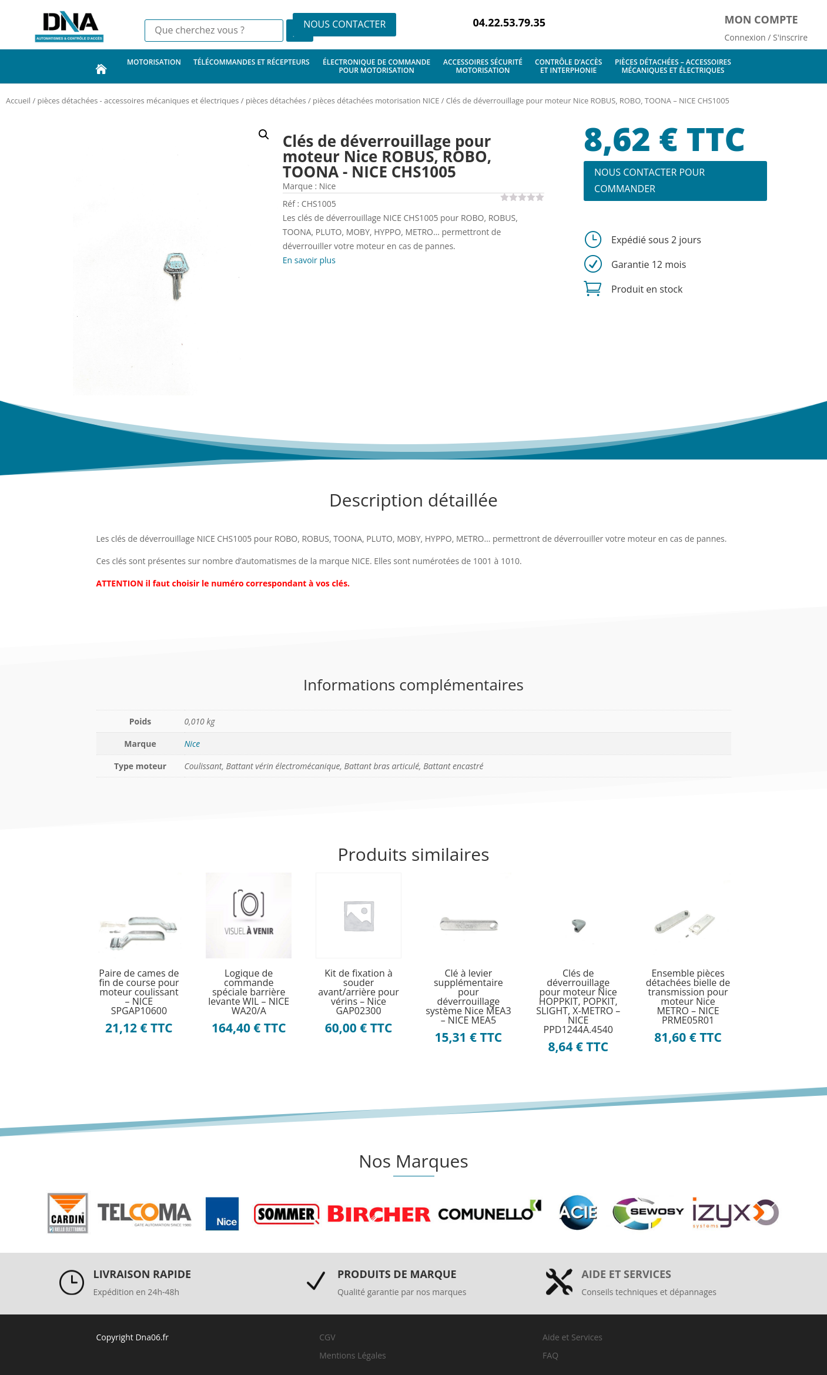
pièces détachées (276, 100)
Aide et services (626, 1274)
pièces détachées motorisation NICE (376, 100)
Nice (192, 743)
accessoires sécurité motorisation (483, 66)
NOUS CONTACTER (344, 24)
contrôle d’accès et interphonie (568, 66)
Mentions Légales (352, 1355)
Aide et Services (572, 1337)
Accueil (18, 100)
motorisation (154, 66)
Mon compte (761, 19)
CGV (327, 1337)
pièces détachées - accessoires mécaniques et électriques (138, 100)
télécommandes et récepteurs (251, 66)
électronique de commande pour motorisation (376, 66)
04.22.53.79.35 (509, 22)
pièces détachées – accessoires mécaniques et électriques (673, 66)
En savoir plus (309, 260)
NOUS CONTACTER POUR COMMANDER (649, 180)
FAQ (550, 1355)
